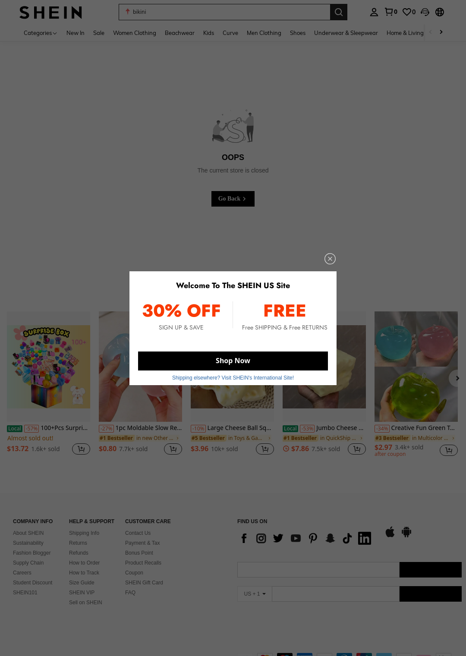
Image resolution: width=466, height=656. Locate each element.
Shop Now (233, 358)
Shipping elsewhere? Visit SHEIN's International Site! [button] (233, 374)
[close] (324, 262)
